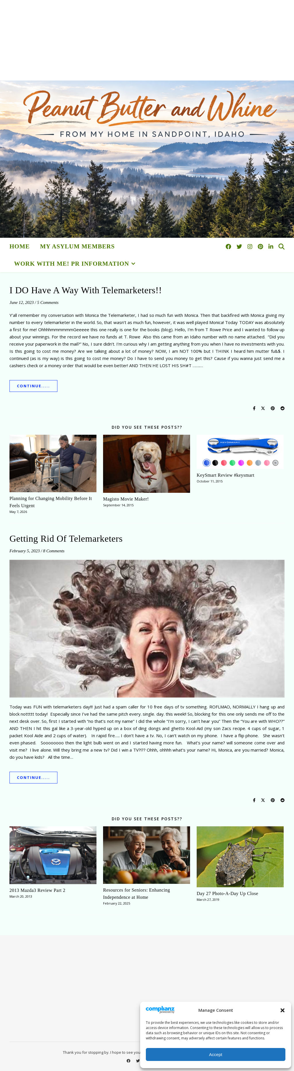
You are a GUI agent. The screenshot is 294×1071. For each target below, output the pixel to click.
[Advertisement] (147, 40)
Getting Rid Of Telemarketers (66, 538)
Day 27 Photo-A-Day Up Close (227, 893)
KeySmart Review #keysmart (225, 475)
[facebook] (229, 246)
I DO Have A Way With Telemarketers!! (85, 290)
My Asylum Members (77, 246)
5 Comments (48, 302)
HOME (19, 246)
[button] (282, 1010)
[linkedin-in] (270, 246)
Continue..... (33, 385)
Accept (215, 1054)
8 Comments (54, 551)
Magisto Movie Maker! (126, 499)
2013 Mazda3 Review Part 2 (37, 890)
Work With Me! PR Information (71, 263)
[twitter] (240, 246)
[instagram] (250, 246)
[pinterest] (261, 246)
